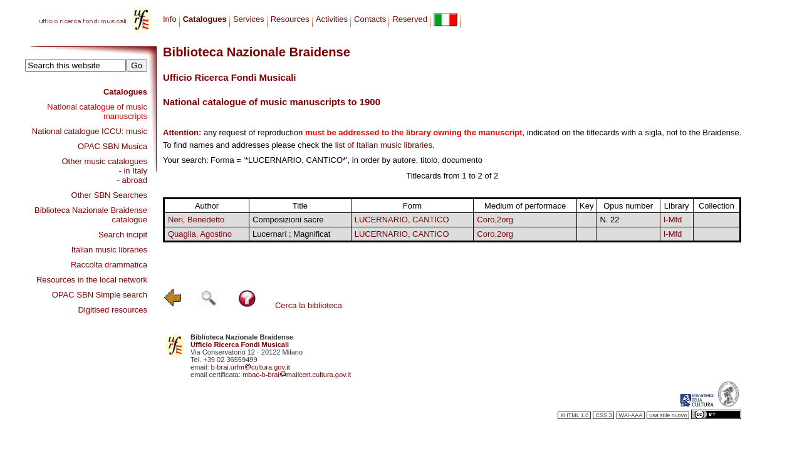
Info (170, 19)
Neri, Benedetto (196, 219)
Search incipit (122, 234)
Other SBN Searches (109, 195)
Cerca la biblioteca (308, 305)
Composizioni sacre (288, 219)
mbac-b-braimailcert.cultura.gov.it (297, 374)
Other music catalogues (104, 161)
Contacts (370, 19)
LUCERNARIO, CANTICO (402, 219)
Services (248, 19)
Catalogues (125, 91)
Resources (290, 19)
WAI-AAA (631, 415)
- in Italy (132, 170)
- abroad (132, 180)
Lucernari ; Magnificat (291, 234)
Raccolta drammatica (109, 264)
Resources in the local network (91, 279)
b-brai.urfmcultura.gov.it (250, 367)
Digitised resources (112, 309)
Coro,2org (495, 219)
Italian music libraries (109, 249)
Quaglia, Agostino (200, 234)
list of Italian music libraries (383, 145)
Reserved (409, 19)
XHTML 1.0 (574, 415)
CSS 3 (603, 415)
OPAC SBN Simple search (99, 294)
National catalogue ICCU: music (89, 131)
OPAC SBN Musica (112, 146)
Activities (332, 19)
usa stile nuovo (668, 415)
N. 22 (609, 219)
